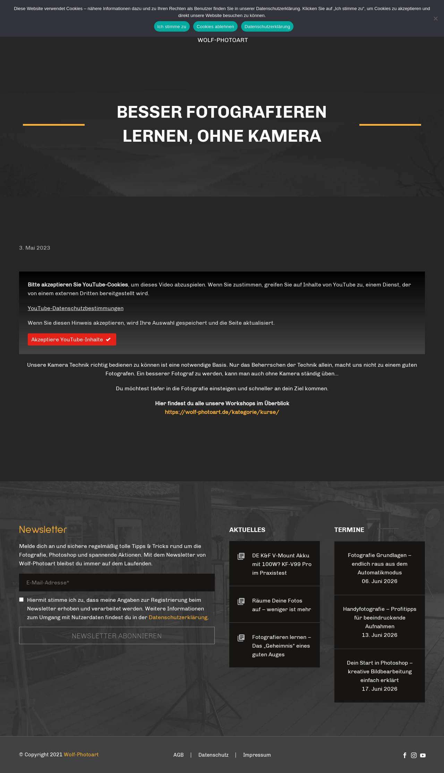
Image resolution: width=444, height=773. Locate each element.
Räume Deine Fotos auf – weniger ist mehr (281, 605)
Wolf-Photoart (81, 754)
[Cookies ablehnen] (435, 18)
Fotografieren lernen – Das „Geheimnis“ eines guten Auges (281, 646)
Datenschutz (213, 755)
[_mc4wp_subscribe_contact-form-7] (21, 599)
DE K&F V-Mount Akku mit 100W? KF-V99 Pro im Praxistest (281, 564)
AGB (178, 755)
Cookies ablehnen (215, 26)
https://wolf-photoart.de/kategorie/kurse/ (222, 412)
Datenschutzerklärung (178, 617)
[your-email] (117, 584)
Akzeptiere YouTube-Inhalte (72, 339)
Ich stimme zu (171, 26)
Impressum (257, 755)
